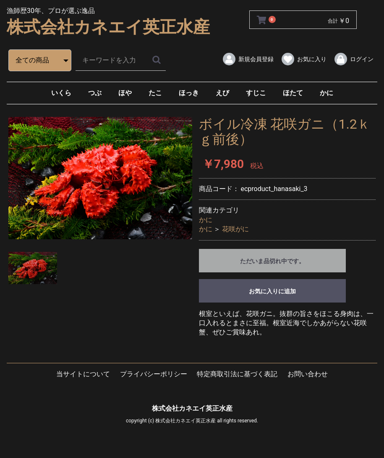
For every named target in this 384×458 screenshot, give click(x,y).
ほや (125, 93)
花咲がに (235, 229)
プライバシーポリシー (153, 374)
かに (326, 93)
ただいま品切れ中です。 (272, 261)
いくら (61, 93)
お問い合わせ (307, 374)
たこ (155, 93)
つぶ (95, 93)
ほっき (189, 93)
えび (222, 93)
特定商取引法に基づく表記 (237, 374)
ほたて (293, 93)
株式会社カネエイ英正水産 (108, 27)
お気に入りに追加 (272, 291)
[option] (100, 178)
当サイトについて (83, 374)
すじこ (256, 93)
